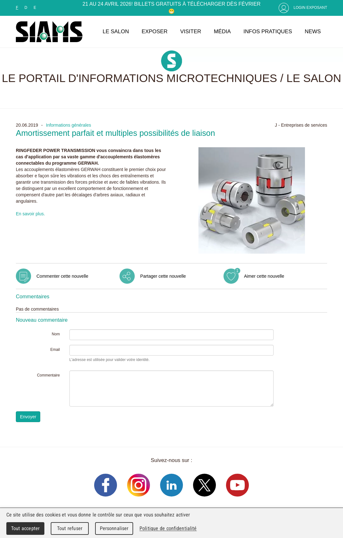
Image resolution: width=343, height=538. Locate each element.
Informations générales (68, 125)
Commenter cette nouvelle (62, 276)
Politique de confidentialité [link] (168, 528)
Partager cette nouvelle (163, 276)
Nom (56, 334)
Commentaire (48, 375)
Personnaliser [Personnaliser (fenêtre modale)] (114, 528)
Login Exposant (310, 7)
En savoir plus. (30, 213)
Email (55, 349)
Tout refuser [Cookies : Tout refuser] (69, 528)
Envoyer (28, 416)
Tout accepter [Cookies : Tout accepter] (25, 528)
